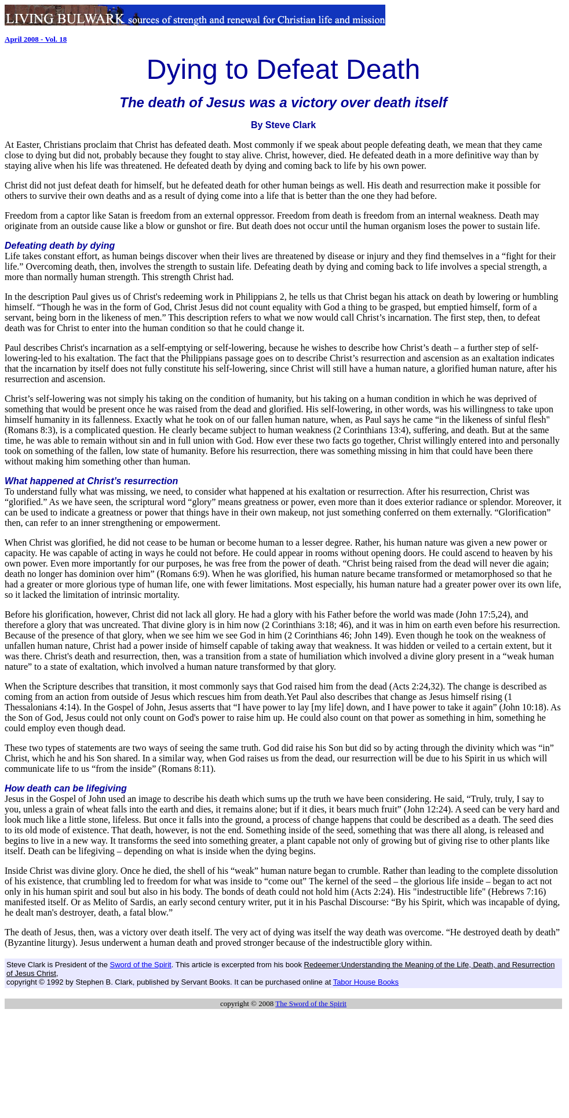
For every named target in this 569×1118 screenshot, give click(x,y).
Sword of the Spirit (140, 964)
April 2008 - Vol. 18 (36, 39)
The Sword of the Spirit (310, 1003)
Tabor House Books (366, 982)
